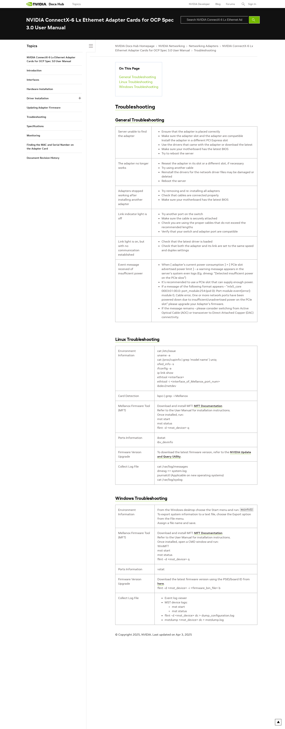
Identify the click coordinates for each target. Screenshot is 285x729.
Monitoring (33, 135)
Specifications (35, 126)
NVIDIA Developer (199, 4)
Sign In (252, 4)
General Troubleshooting (137, 77)
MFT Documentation (208, 406)
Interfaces (33, 79)
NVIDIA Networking (171, 46)
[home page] (36, 4)
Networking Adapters (203, 46)
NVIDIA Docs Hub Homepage (134, 46)
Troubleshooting (205, 50)
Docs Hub (56, 4)
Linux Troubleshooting (135, 82)
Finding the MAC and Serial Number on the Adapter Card (50, 146)
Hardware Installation (40, 89)
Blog (217, 4)
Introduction (34, 70)
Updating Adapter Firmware (44, 107)
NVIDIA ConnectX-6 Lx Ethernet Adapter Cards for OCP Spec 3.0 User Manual (51, 59)
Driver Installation (38, 98)
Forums (230, 4)
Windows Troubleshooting (138, 87)
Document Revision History (43, 157)
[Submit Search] (254, 19)
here (160, 583)
